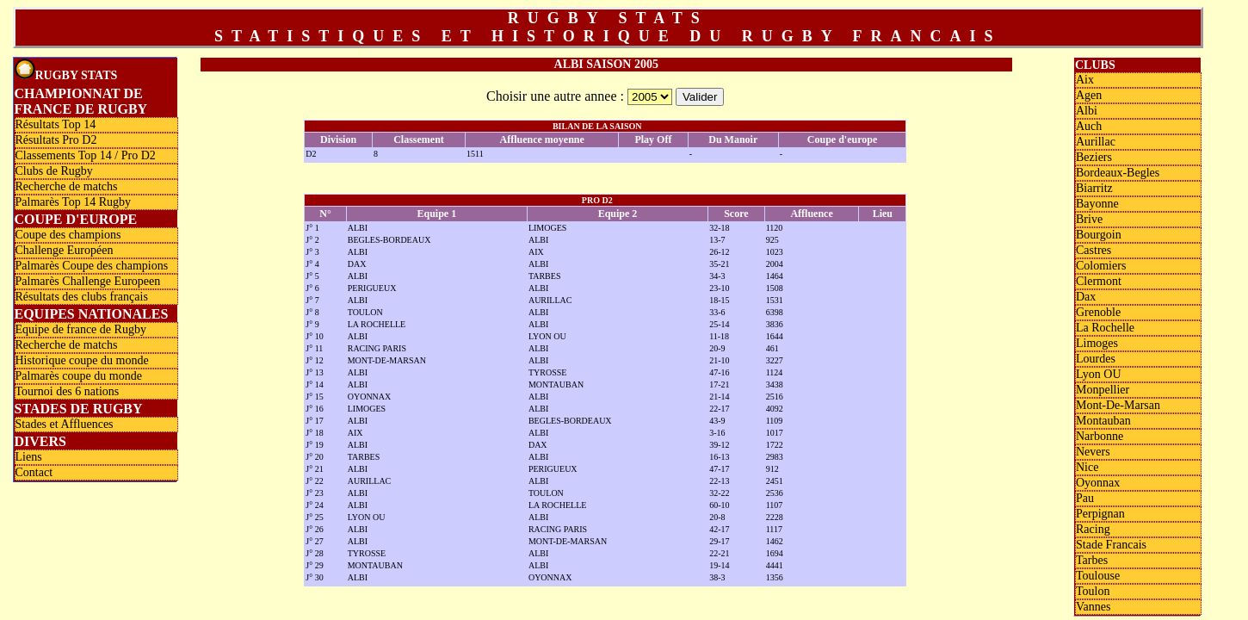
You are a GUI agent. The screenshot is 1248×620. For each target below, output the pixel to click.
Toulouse (1098, 575)
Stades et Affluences (64, 424)
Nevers (1093, 451)
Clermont (1098, 281)
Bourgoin (1098, 234)
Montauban (1103, 420)
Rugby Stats (66, 70)
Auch (1089, 126)
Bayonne (1097, 203)
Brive (1089, 219)
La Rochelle (1105, 327)
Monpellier (1102, 389)
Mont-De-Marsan (1118, 405)
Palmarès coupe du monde (78, 375)
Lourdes (1095, 358)
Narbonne (1099, 436)
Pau (1085, 498)
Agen (1089, 95)
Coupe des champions (68, 234)
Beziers (1094, 157)
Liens (28, 456)
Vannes (1093, 606)
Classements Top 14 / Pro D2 (85, 155)
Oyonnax (1098, 482)
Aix (1085, 79)
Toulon (1092, 591)
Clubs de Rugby (54, 170)
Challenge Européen (64, 250)
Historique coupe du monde (82, 360)
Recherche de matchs (66, 186)
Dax (1086, 296)
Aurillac (1095, 141)
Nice (1087, 467)
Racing (1093, 529)
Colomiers (1101, 265)
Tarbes (1092, 560)
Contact (34, 472)
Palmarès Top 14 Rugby (73, 201)
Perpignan (1100, 513)
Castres (1093, 250)
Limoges (1097, 343)
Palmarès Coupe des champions (92, 265)
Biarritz (1094, 188)
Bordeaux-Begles (1117, 172)
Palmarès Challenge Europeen (88, 281)
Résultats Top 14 (55, 124)
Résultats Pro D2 (56, 139)
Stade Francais (1111, 544)
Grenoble (1098, 312)
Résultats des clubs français (81, 296)
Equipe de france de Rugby (80, 329)
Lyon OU (1098, 374)
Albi (1086, 110)
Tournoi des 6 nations (67, 391)
